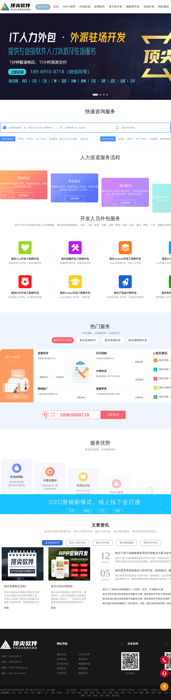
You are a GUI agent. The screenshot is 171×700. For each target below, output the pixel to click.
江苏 (73, 693)
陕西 (83, 695)
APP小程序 (69, 6)
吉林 (53, 693)
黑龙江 (60, 693)
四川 (154, 693)
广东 (129, 693)
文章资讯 (61, 673)
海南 (141, 693)
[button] (95, 95)
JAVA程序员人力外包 (89, 690)
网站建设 (163, 6)
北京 (14, 693)
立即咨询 (23, 219)
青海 (95, 695)
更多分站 (116, 695)
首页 (56, 6)
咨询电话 (53, 414)
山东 (104, 693)
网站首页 (61, 654)
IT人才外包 (71, 690)
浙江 (79, 693)
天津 (20, 693)
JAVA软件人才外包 (126, 690)
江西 (98, 693)
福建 (92, 693)
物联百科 (83, 673)
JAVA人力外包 (108, 690)
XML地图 (51, 690)
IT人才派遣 (142, 690)
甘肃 (89, 695)
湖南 (123, 693)
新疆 (108, 695)
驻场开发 (149, 6)
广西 (135, 693)
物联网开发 (133, 6)
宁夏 (101, 695)
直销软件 (99, 6)
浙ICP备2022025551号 (35, 690)
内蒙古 (39, 693)
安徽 (86, 693)
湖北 (117, 693)
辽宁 (47, 693)
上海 (67, 693)
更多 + (16, 396)
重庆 (147, 693)
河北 (26, 693)
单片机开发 (115, 6)
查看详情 (44, 377)
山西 (32, 693)
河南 (110, 693)
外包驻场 (84, 6)
